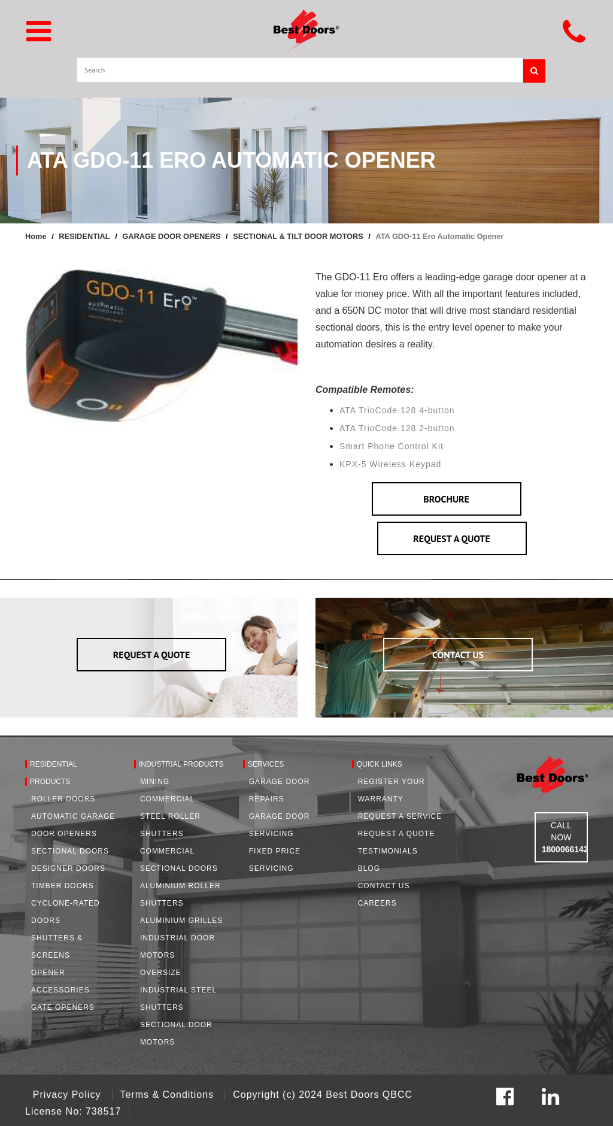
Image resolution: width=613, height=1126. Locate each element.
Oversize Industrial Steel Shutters (178, 990)
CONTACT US (458, 655)
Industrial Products (181, 764)
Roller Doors (63, 799)
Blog (369, 868)
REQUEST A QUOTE (451, 538)
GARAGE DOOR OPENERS (171, 236)
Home (36, 236)
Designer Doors (68, 868)
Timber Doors (62, 886)
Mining (154, 781)
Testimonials (388, 851)
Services (266, 764)
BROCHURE (446, 499)
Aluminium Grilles (181, 920)
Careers (377, 903)
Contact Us (384, 886)
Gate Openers (63, 1007)
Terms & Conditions (168, 1094)
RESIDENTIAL (84, 236)
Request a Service (400, 816)
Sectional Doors (70, 851)
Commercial (167, 799)
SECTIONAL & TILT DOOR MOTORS (298, 236)
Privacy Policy (68, 1094)
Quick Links (379, 764)
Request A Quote (396, 834)
